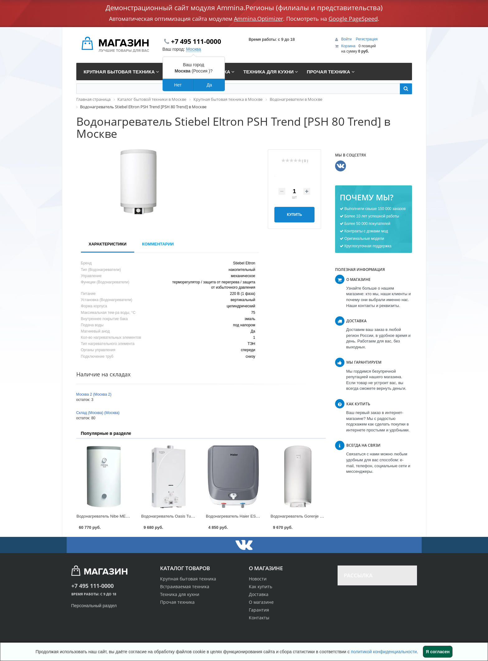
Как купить (260, 586)
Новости (258, 579)
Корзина (348, 46)
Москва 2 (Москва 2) (93, 394)
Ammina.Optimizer (258, 18)
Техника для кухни (179, 594)
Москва (193, 49)
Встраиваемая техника (184, 586)
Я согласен (437, 651)
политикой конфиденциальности (384, 651)
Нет (178, 84)
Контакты (259, 618)
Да (209, 84)
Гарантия (259, 610)
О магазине (261, 602)
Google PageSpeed (353, 18)
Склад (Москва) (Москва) (98, 413)
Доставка (258, 594)
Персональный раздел (94, 605)
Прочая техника (177, 602)
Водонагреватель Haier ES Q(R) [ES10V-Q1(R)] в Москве (259, 516)
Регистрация (366, 39)
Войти (347, 39)
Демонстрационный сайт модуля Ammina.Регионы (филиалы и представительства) (244, 7)
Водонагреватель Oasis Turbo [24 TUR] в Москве (186, 516)
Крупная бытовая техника (188, 579)
